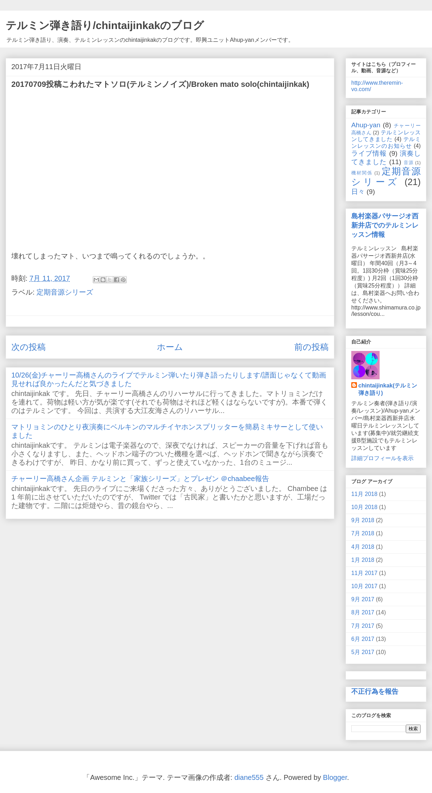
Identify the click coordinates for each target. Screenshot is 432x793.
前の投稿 (311, 347)
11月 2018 (364, 494)
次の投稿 (28, 347)
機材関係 (362, 172)
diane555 (248, 777)
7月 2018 (362, 533)
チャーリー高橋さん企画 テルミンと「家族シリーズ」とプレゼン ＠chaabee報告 (140, 478)
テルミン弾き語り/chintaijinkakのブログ (105, 25)
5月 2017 (362, 652)
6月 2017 (362, 639)
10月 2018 (364, 507)
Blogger (335, 777)
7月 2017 (362, 626)
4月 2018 (362, 547)
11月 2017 (364, 573)
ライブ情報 (369, 153)
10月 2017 (364, 586)
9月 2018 (362, 520)
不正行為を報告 (374, 691)
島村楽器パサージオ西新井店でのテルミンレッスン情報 (385, 225)
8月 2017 (362, 612)
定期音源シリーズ (64, 292)
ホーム (170, 347)
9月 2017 (362, 599)
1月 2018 (362, 560)
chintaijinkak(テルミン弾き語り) (387, 389)
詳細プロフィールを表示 (382, 458)
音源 (409, 162)
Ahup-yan (365, 125)
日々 (358, 191)
